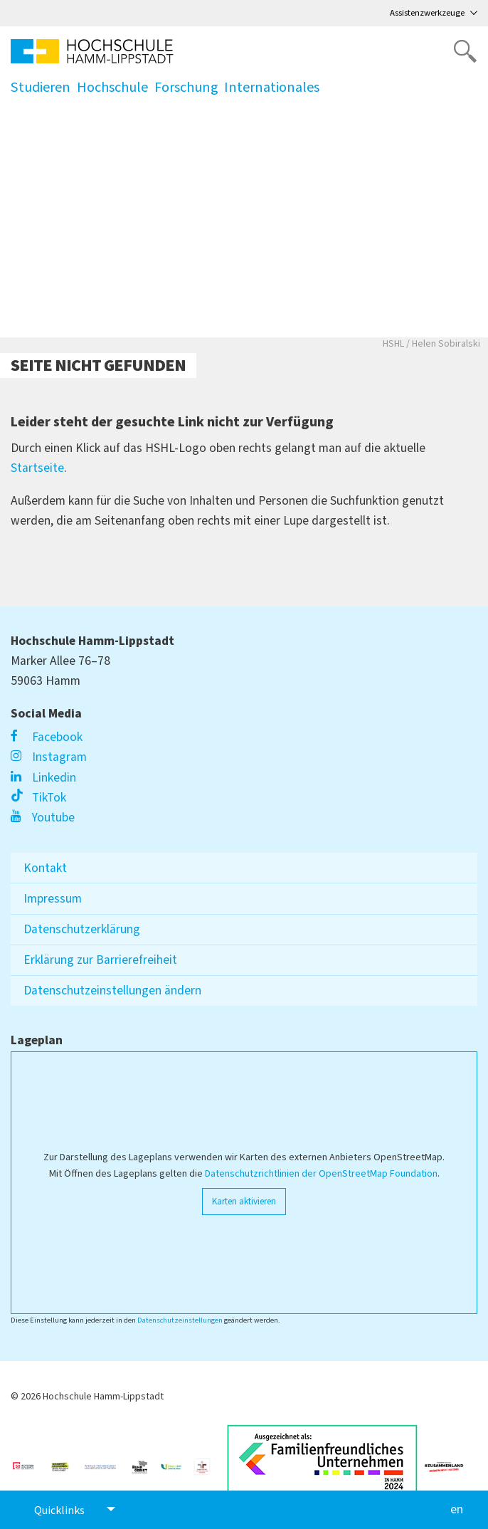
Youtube (43, 817)
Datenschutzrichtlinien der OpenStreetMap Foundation (321, 1174)
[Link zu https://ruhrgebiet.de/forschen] (145, 1461)
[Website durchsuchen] (465, 51)
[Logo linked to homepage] (92, 51)
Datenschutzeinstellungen (180, 1320)
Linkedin (43, 778)
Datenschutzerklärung (81, 929)
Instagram (49, 757)
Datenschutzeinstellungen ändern (112, 990)
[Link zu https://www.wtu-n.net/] (106, 1461)
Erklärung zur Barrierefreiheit (100, 960)
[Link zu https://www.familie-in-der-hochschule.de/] (177, 1461)
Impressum (52, 899)
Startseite (37, 468)
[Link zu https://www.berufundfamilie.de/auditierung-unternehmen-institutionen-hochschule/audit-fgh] (208, 1461)
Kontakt (45, 868)
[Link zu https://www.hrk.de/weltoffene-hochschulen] (66, 1461)
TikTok (38, 797)
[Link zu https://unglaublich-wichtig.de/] (30, 1461)
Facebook (47, 737)
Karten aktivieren (244, 1201)
